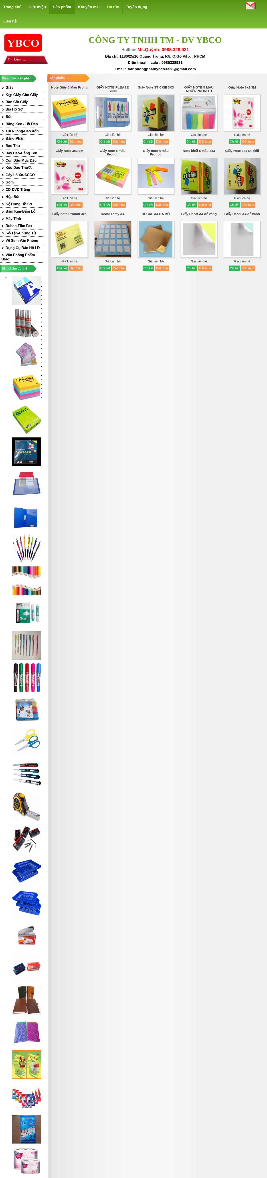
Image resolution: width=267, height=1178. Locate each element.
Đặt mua (75, 141)
